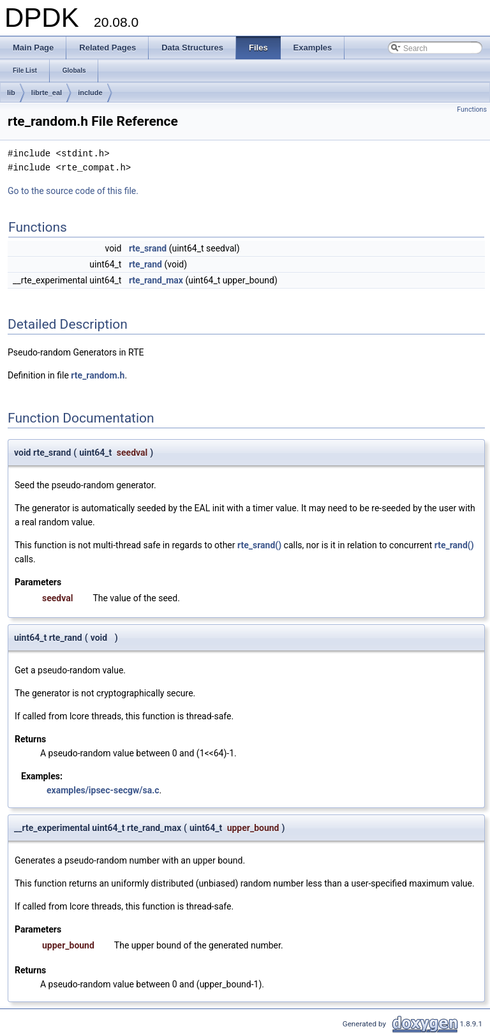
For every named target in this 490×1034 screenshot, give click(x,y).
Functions (472, 109)
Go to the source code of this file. (73, 191)
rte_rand (145, 264)
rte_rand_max (156, 280)
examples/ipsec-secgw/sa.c (103, 790)
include (90, 92)
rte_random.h (97, 375)
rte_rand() (454, 545)
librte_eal (46, 92)
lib (11, 92)
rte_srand (148, 248)
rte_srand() (259, 545)
